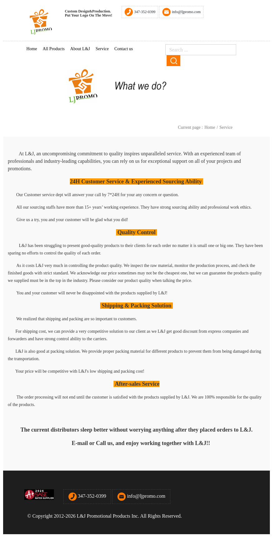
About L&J (80, 48)
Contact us (123, 48)
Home (32, 48)
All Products (54, 48)
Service (102, 48)
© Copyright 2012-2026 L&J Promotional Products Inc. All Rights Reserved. (105, 516)
